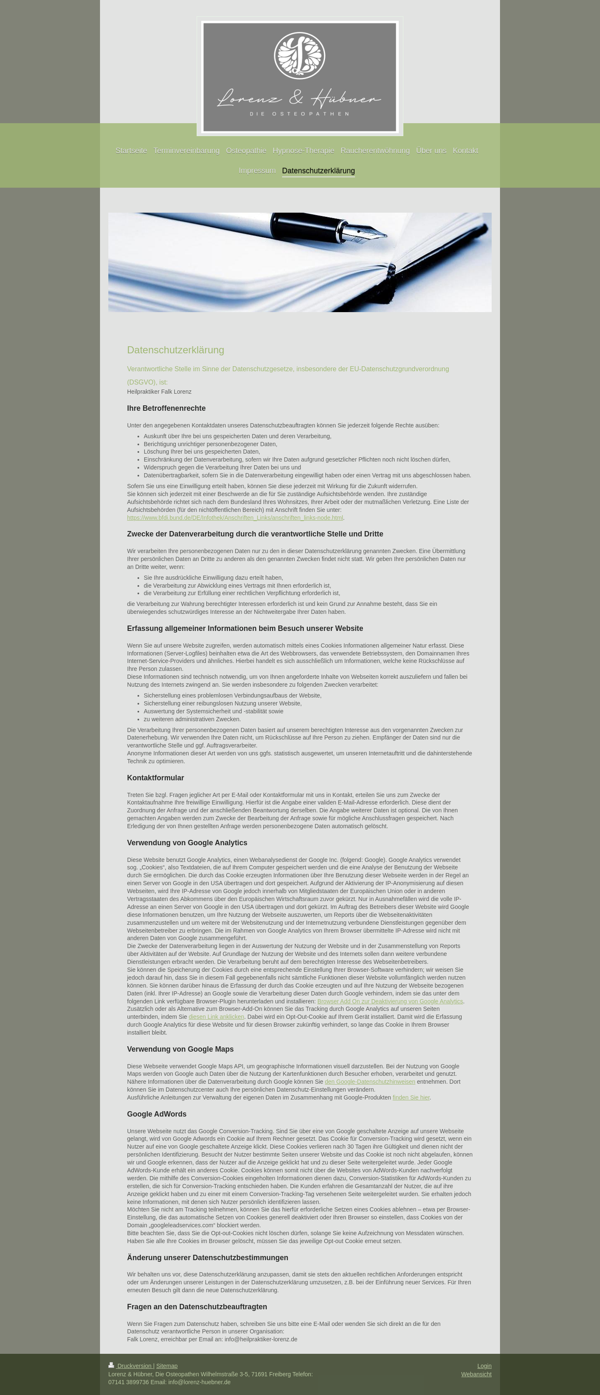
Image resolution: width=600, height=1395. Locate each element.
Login (485, 1366)
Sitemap (167, 1366)
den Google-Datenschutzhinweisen (370, 1081)
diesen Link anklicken (216, 1016)
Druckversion (130, 1366)
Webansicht (476, 1374)
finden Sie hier (411, 1097)
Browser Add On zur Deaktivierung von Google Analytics (390, 1001)
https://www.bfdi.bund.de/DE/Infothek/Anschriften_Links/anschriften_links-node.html (235, 517)
